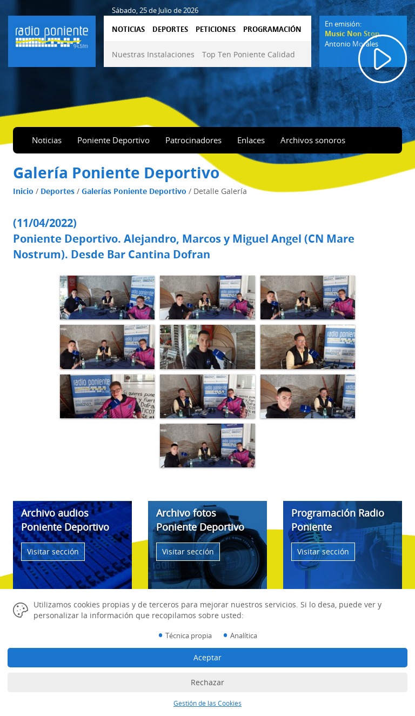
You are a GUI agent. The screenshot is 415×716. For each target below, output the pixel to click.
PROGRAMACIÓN (272, 29)
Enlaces (251, 140)
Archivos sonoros (312, 140)
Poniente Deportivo (113, 140)
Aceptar (207, 657)
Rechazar (207, 682)
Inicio (23, 191)
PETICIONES (216, 29)
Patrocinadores (193, 140)
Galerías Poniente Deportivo (134, 191)
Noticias (47, 140)
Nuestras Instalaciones (153, 54)
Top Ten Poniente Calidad (248, 54)
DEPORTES (170, 29)
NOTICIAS (128, 29)
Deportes (58, 191)
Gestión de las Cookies (207, 703)
